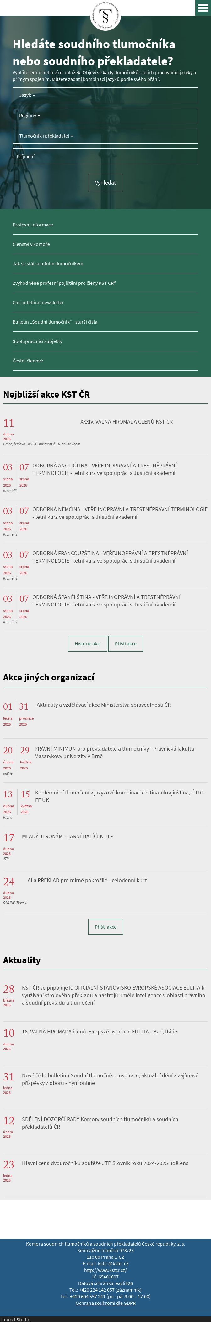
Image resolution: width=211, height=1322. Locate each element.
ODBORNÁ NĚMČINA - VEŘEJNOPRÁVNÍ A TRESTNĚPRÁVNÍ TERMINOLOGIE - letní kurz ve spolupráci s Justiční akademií (120, 513)
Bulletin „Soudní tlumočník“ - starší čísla (55, 322)
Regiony (29, 115)
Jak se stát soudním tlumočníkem (48, 263)
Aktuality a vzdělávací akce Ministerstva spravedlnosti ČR (104, 705)
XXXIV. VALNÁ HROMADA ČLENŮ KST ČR (126, 421)
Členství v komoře (31, 244)
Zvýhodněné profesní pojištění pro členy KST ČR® (64, 283)
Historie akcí (88, 643)
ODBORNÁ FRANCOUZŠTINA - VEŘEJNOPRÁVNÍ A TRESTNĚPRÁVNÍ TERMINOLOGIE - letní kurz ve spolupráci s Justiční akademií (110, 557)
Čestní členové (28, 360)
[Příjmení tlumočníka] (105, 156)
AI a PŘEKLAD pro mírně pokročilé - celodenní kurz (87, 880)
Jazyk (27, 95)
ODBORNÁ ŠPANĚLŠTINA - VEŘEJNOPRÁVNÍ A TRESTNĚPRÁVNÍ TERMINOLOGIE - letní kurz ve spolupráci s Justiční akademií (106, 600)
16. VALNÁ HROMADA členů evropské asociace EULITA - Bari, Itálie (99, 1031)
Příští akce (126, 643)
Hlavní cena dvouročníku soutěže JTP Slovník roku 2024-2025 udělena (105, 1163)
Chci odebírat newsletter (38, 302)
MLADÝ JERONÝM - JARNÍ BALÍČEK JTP (67, 836)
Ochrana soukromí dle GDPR (106, 1303)
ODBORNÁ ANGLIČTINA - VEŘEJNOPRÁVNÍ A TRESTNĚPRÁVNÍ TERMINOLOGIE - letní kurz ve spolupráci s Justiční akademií (104, 469)
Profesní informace (33, 224)
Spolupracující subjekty (37, 341)
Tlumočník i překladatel (46, 136)
